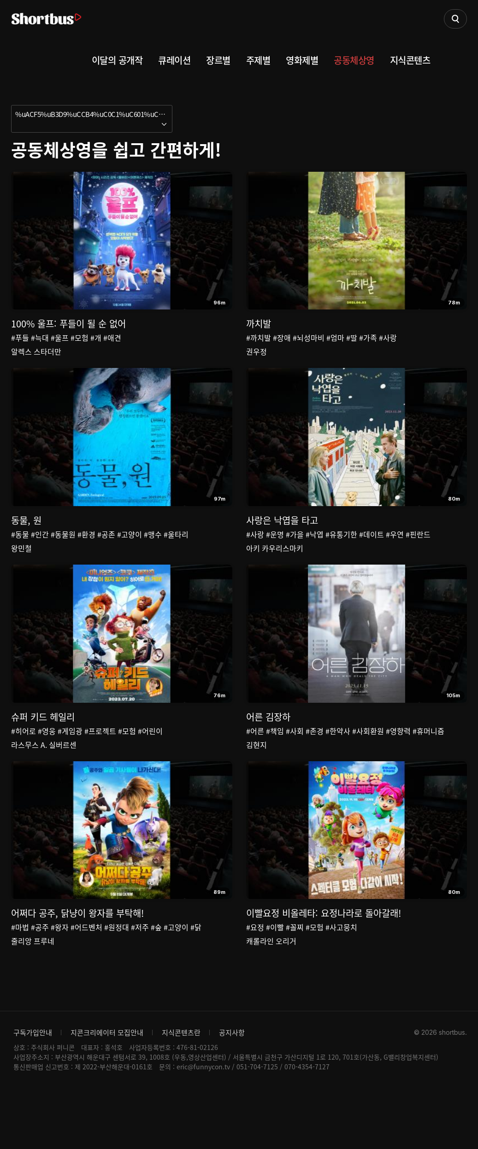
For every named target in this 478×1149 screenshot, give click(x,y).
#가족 (368, 337)
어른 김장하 (268, 746)
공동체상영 (354, 60)
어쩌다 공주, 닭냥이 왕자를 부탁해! (77, 957)
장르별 (218, 60)
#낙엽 (315, 548)
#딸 (351, 337)
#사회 (295, 760)
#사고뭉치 (341, 971)
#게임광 (70, 760)
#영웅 (47, 760)
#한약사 (337, 760)
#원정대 (116, 971)
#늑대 (40, 337)
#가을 (295, 548)
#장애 (282, 337)
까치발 (258, 323)
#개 (95, 337)
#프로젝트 (100, 760)
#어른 (255, 760)
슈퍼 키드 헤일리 (43, 746)
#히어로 (23, 760)
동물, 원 (26, 535)
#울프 (60, 337)
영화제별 (302, 60)
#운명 (275, 548)
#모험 (80, 337)
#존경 (315, 760)
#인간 (40, 548)
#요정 (255, 971)
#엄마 (335, 337)
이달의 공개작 (117, 60)
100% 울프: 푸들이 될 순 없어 (68, 323)
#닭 (195, 971)
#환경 (86, 548)
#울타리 (176, 548)
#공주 (40, 971)
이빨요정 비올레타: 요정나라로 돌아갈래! (323, 957)
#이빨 (275, 971)
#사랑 (388, 337)
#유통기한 (341, 548)
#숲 (156, 971)
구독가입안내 (32, 1091)
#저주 (140, 971)
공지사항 (232, 1091)
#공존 (106, 548)
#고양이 (129, 548)
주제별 (258, 60)
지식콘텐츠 (410, 60)
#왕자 (60, 971)
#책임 (275, 760)
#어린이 (150, 760)
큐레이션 (174, 60)
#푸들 (20, 337)
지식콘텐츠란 (181, 1091)
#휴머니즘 (428, 760)
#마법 (20, 971)
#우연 (395, 548)
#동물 (20, 548)
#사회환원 (368, 760)
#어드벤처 (86, 971)
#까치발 (258, 337)
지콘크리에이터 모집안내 (107, 1091)
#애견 (112, 337)
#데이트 (371, 548)
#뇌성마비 (309, 337)
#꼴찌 (295, 971)
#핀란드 (418, 548)
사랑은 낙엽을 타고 (282, 535)
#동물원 (63, 548)
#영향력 (398, 760)
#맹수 (153, 548)
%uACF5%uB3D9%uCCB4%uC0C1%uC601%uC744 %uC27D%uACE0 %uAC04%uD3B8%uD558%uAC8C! (93, 114)
